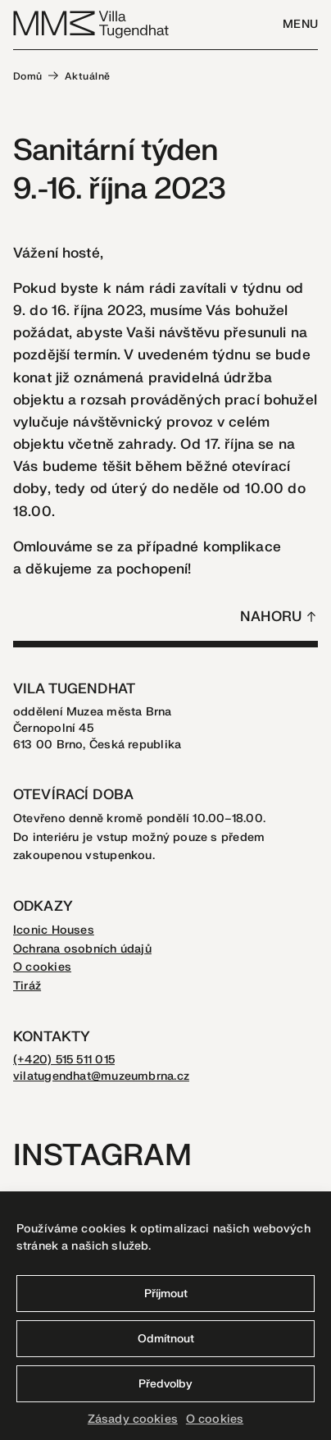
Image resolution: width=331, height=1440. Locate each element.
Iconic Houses (53, 930)
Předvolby (165, 1384)
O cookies (214, 1419)
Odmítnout (166, 1339)
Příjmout (166, 1294)
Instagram (102, 1155)
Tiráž (27, 986)
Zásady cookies (133, 1419)
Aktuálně (88, 76)
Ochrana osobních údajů (82, 949)
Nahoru (271, 616)
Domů (28, 76)
